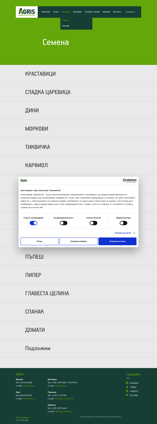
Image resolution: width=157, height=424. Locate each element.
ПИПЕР (33, 275)
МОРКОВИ (36, 129)
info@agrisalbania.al (64, 411)
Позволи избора (78, 241)
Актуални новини (92, 12)
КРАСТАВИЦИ (40, 74)
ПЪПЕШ (34, 257)
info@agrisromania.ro (64, 398)
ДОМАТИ (35, 330)
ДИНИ (32, 110)
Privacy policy (22, 417)
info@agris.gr (28, 386)
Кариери (106, 12)
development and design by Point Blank (108, 417)
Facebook (132, 383)
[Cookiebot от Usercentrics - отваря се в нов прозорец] (124, 181)
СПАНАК (34, 312)
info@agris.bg (61, 386)
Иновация (77, 12)
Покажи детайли (123, 233)
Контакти (117, 12)
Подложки (37, 348)
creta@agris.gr (29, 398)
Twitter (131, 387)
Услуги (56, 12)
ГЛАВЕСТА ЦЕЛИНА (47, 293)
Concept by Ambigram (87, 417)
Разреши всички (117, 241)
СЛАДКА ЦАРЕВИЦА (48, 92)
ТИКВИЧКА (37, 147)
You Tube (132, 395)
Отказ (39, 241)
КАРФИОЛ (36, 165)
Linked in (132, 391)
